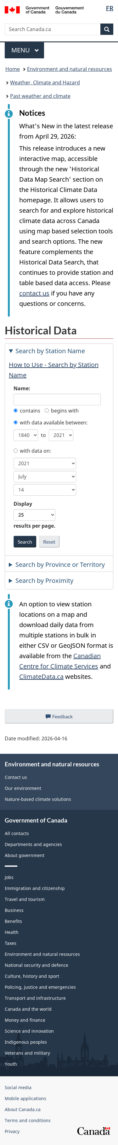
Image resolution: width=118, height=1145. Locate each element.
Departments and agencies (33, 844)
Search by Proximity (44, 580)
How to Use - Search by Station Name (53, 369)
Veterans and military (27, 1053)
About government (24, 855)
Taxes (10, 943)
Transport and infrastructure (35, 998)
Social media (18, 1087)
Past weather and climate (40, 96)
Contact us (16, 777)
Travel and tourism (25, 899)
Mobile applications (25, 1098)
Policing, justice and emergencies (40, 987)
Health (12, 932)
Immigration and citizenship (35, 888)
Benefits (13, 921)
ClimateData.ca (41, 676)
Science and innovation (29, 1031)
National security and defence (36, 965)
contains (27, 410)
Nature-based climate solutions (38, 799)
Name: (22, 388)
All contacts (17, 833)
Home (12, 69)
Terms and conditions (28, 1120)
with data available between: (51, 422)
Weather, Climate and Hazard (45, 82)
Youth (11, 1064)
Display (34, 514)
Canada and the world (28, 1009)
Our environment (23, 788)
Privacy (12, 1131)
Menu (25, 50)
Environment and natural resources (69, 69)
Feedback (65, 718)
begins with (62, 410)
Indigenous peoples (26, 1042)
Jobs (9, 877)
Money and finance (25, 1020)
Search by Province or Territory (60, 564)
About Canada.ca (23, 1109)
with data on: (32, 450)
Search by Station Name (50, 351)
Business (14, 910)
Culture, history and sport (32, 976)
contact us (34, 293)
